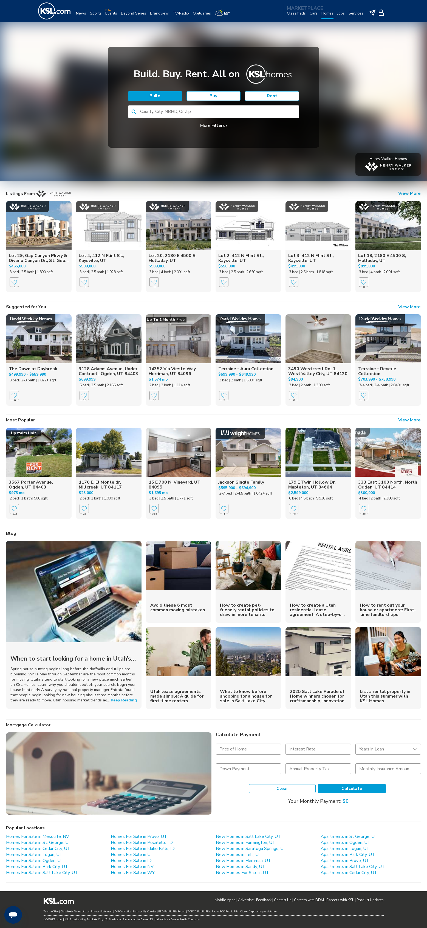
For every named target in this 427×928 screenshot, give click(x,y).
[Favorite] (14, 282)
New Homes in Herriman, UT (243, 861)
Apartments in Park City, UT (348, 855)
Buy (213, 96)
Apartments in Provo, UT (345, 861)
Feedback (264, 900)
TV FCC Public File (199, 911)
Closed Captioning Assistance (258, 911)
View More (409, 194)
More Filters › (213, 125)
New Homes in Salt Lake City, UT (248, 836)
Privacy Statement (102, 911)
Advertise (246, 900)
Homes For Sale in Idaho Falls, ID (143, 849)
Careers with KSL (340, 900)
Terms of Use (51, 911)
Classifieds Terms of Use (74, 911)
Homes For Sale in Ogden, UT (35, 861)
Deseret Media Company (185, 919)
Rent (272, 96)
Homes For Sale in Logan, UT (34, 855)
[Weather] (224, 15)
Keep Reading (124, 700)
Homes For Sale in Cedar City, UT (38, 849)
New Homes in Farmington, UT (246, 843)
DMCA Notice (123, 911)
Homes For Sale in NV (132, 867)
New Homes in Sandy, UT (240, 867)
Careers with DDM (309, 900)
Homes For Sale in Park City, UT (37, 867)
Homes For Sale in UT (132, 855)
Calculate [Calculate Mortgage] (351, 789)
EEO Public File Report (172, 911)
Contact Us (283, 900)
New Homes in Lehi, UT (239, 855)
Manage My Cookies (144, 911)
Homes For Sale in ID (131, 861)
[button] (134, 111)
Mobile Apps (225, 900)
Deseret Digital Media (153, 919)
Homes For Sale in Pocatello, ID (142, 843)
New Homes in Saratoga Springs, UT (251, 849)
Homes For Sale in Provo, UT (139, 836)
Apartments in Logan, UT (345, 849)
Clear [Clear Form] (282, 789)
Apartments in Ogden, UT (346, 843)
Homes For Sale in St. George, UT (39, 843)
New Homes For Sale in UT (242, 873)
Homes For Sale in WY (133, 873)
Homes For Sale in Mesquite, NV (37, 836)
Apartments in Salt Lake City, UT (353, 867)
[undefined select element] (388, 749)
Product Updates (370, 900)
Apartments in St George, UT (349, 836)
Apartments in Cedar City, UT (349, 873)
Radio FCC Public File (225, 911)
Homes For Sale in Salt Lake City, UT (42, 873)
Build (154, 96)
